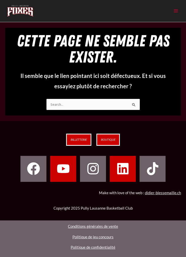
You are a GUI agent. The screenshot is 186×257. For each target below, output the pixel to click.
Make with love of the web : (140, 193)
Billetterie (79, 139)
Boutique (108, 139)
